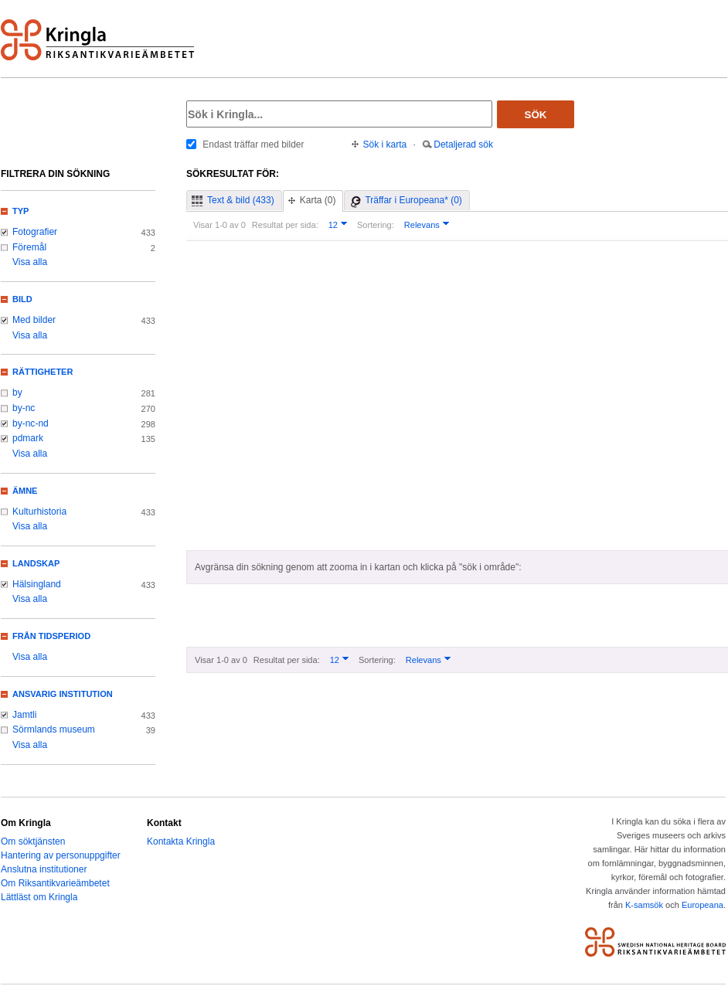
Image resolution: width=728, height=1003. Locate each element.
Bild (22, 299)
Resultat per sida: (285, 225)
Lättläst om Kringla (39, 897)
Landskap (36, 563)
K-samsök (644, 905)
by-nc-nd (30, 423)
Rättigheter (42, 371)
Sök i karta (385, 144)
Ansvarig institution (62, 694)
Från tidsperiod (51, 636)
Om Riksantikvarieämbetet (55, 883)
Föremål (29, 247)
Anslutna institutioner (44, 869)
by (17, 392)
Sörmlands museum (53, 729)
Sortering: (375, 225)
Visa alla (29, 262)
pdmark (27, 438)
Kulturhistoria (39, 511)
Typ (20, 211)
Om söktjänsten (33, 841)
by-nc (23, 408)
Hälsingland (36, 584)
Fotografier (34, 231)
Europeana (702, 905)
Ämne (24, 490)
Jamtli (24, 714)
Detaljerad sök (463, 144)
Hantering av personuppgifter (61, 855)
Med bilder (34, 319)
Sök (536, 115)
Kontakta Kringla (181, 841)
